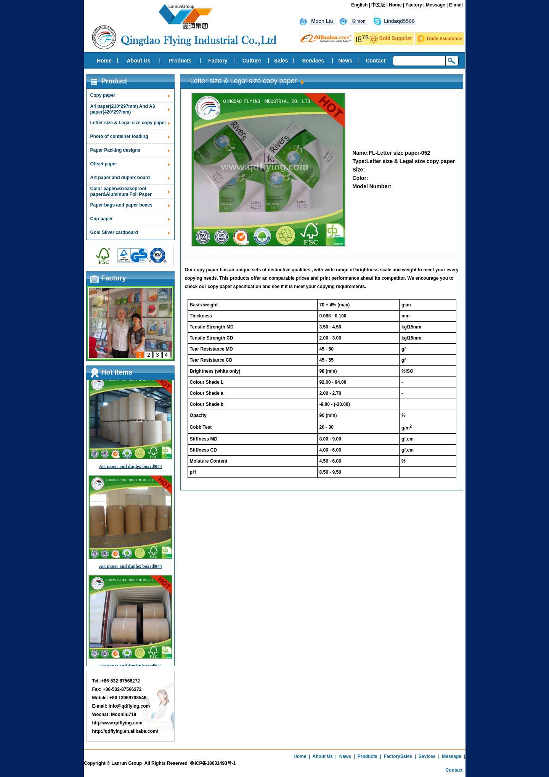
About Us (138, 61)
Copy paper (103, 95)
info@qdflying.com (129, 706)
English (359, 5)
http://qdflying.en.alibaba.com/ (125, 731)
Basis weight (204, 305)
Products (180, 61)
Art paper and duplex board (120, 177)
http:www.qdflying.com (117, 723)
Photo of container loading (119, 136)
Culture (251, 61)
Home (395, 5)
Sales (281, 61)
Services (313, 61)
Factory (414, 5)
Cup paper (101, 218)
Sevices (427, 756)
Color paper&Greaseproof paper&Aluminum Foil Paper (121, 191)
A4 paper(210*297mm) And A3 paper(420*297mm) (122, 109)
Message (435, 5)
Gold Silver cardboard (114, 232)
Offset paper (103, 164)
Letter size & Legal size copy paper (128, 122)
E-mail (456, 5)
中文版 (378, 5)
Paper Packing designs (115, 150)
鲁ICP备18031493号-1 (213, 763)
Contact (375, 61)
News (345, 61)
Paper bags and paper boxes (121, 205)
